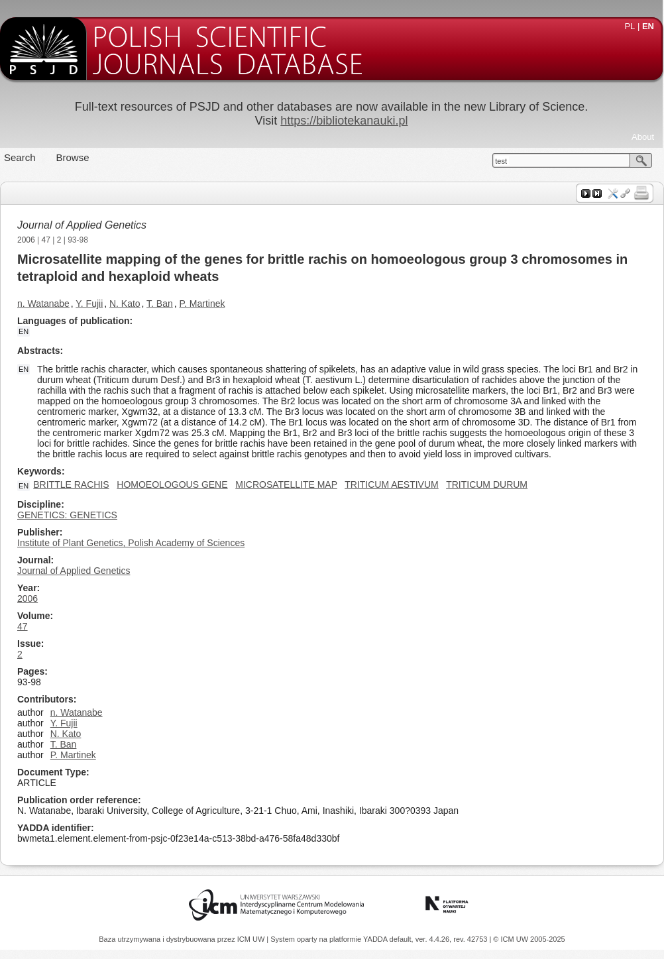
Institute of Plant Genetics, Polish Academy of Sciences (131, 542)
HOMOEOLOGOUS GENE (172, 484)
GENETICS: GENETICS (67, 515)
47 (46, 240)
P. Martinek (202, 303)
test (501, 161)
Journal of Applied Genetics (81, 225)
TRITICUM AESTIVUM (392, 484)
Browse (72, 157)
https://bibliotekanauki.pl (344, 120)
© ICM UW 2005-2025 (529, 939)
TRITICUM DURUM (486, 484)
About (643, 137)
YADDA (376, 939)
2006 (26, 240)
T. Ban (159, 303)
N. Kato (124, 303)
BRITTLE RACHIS (71, 484)
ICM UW (252, 939)
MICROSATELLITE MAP (286, 484)
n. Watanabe (43, 303)
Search (20, 157)
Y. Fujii (89, 303)
